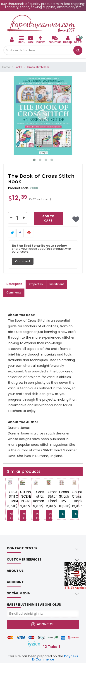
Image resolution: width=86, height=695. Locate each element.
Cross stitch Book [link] (38, 67)
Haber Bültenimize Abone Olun (34, 604)
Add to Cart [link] (48, 218)
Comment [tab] (22, 261)
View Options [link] (11, 516)
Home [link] (6, 67)
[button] (77, 50)
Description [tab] (14, 284)
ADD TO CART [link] (63, 514)
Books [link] (18, 67)
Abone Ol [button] (42, 624)
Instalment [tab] (57, 284)
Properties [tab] (36, 284)
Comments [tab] (14, 292)
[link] (54, 39)
